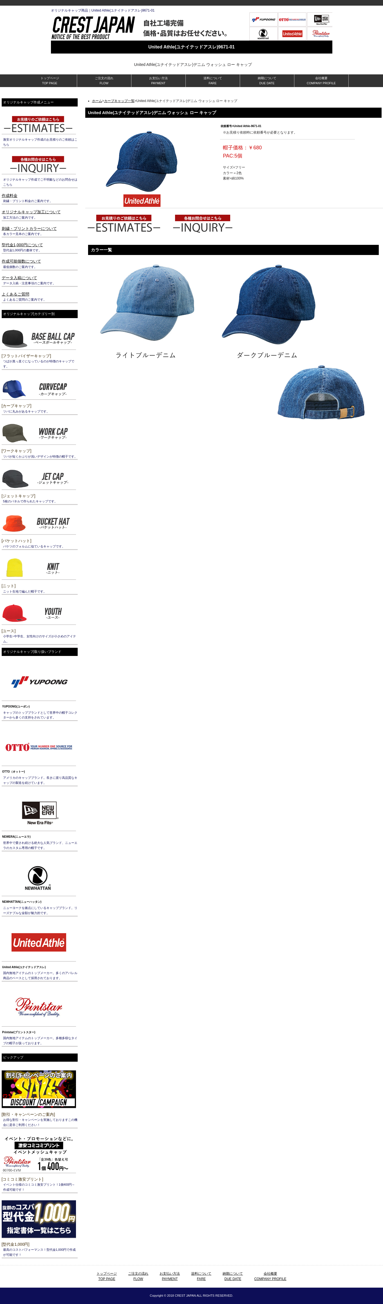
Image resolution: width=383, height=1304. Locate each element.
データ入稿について (19, 278)
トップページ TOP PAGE (50, 80)
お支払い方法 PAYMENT (158, 80)
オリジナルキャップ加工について (31, 212)
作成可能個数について (21, 261)
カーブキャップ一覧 (119, 101)
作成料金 (9, 195)
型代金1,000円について (22, 245)
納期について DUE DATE (267, 80)
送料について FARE (212, 80)
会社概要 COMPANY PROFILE (321, 80)
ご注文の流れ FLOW (104, 80)
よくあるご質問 (15, 294)
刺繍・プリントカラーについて (29, 228)
